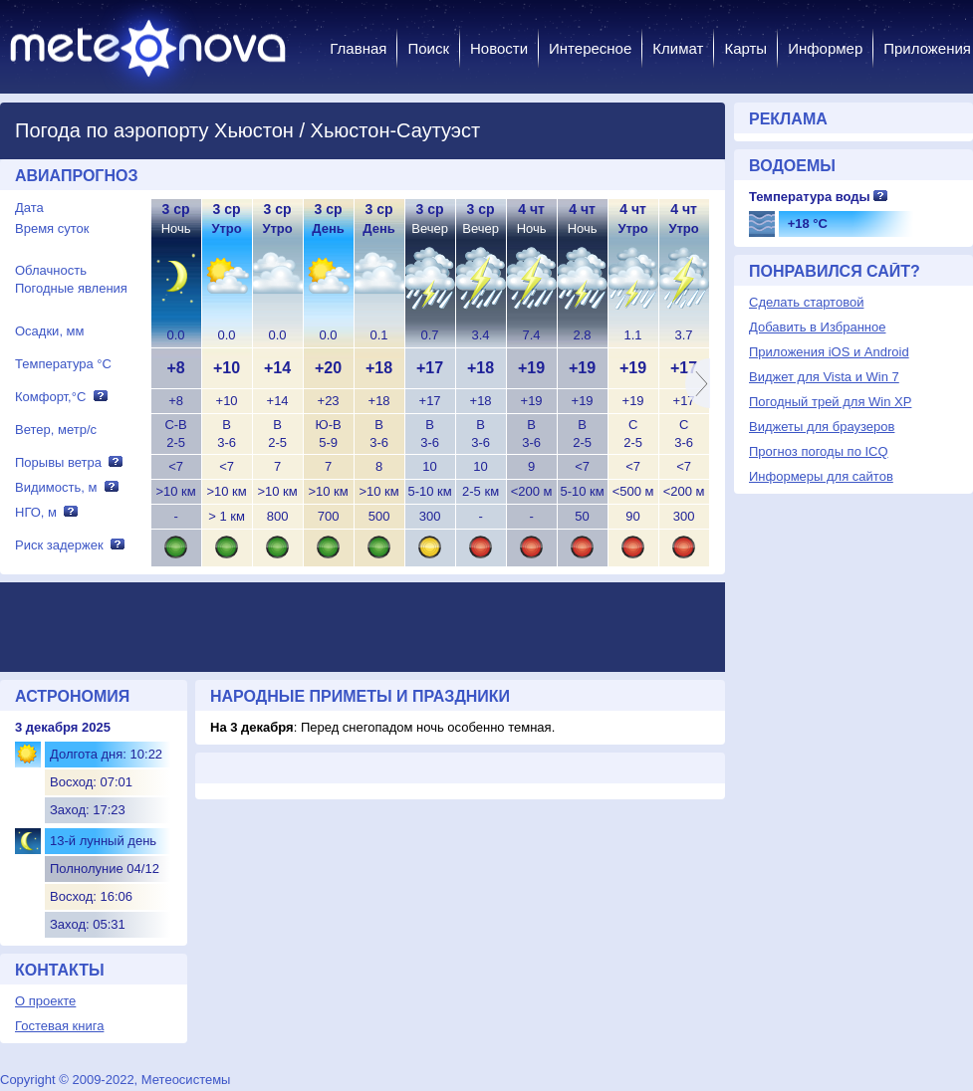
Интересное (590, 48)
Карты (745, 48)
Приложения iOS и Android (829, 351)
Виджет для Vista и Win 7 (824, 376)
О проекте (45, 1000)
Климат (677, 48)
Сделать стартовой (806, 302)
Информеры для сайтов (821, 476)
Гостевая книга (59, 1025)
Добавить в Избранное (817, 327)
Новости (499, 48)
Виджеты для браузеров (821, 426)
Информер (825, 48)
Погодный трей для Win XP (830, 401)
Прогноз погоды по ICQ (818, 451)
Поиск (428, 48)
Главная (358, 48)
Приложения (927, 48)
